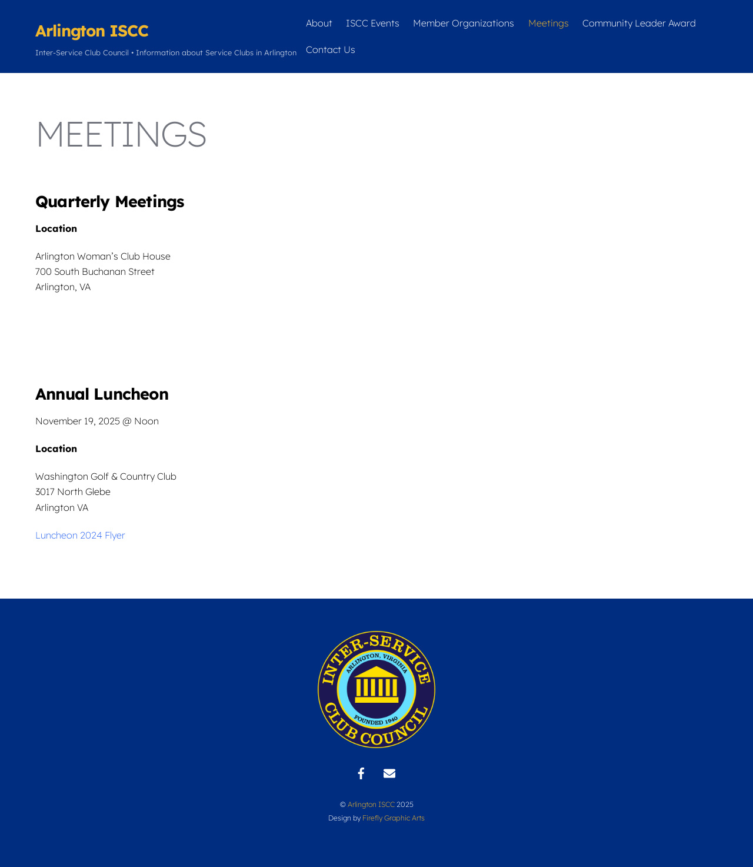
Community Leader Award (639, 23)
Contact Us (330, 49)
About (319, 23)
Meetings (548, 23)
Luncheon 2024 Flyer (80, 535)
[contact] (389, 772)
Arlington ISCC (371, 804)
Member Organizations (463, 23)
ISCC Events (372, 23)
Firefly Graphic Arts (393, 817)
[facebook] (361, 772)
